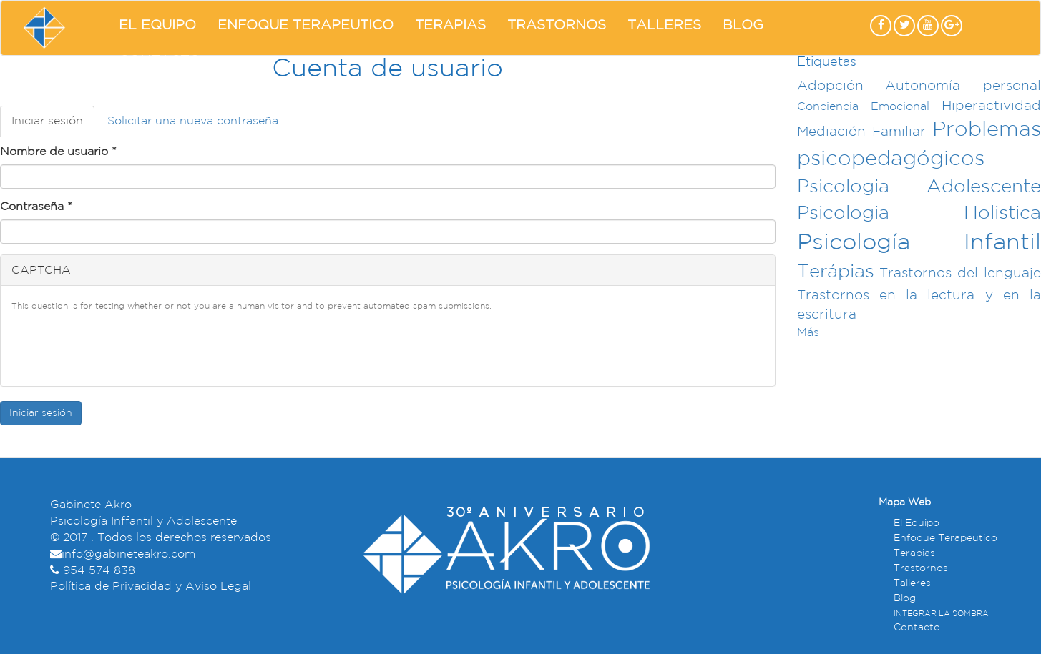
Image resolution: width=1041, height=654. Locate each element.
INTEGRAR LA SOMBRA (941, 614)
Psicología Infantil (919, 243)
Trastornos (556, 25)
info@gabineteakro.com (128, 554)
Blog (743, 25)
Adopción (830, 86)
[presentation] (120, 347)
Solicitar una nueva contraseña (192, 121)
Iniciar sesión (52, 126)
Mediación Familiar (862, 132)
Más (808, 332)
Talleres (664, 25)
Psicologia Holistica (919, 213)
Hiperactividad (991, 106)
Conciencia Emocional (863, 106)
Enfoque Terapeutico (306, 25)
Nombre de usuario (58, 152)
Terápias (835, 272)
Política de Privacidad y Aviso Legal (150, 586)
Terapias (450, 25)
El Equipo (157, 25)
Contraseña (36, 207)
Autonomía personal (963, 86)
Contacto (159, 61)
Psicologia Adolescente (919, 187)
